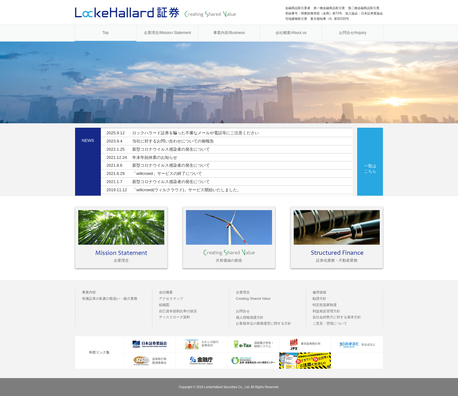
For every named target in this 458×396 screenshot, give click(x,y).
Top (105, 33)
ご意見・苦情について (330, 323)
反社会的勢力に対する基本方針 (337, 317)
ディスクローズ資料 (174, 317)
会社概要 (166, 292)
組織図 (164, 305)
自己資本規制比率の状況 (178, 311)
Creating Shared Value (253, 298)
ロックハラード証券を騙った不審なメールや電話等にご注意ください (182, 133)
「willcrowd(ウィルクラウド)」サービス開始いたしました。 (173, 189)
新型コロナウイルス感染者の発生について (158, 149)
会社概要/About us (291, 33)
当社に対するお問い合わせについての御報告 (160, 141)
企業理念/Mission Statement (167, 33)
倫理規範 (319, 292)
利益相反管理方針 (326, 311)
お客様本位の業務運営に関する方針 (263, 323)
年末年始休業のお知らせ (141, 157)
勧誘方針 (319, 298)
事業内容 (89, 292)
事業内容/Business (229, 33)
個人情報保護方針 (250, 317)
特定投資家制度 (325, 305)
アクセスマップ (171, 298)
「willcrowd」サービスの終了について (154, 173)
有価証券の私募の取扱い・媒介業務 (109, 298)
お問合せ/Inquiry (352, 33)
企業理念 (243, 292)
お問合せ (243, 311)
